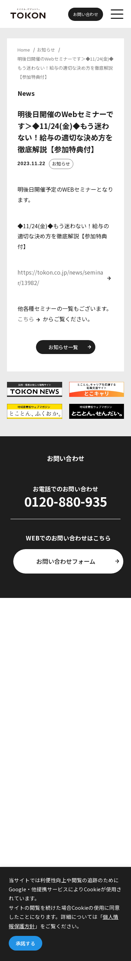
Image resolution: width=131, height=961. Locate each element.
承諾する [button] (25, 943)
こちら (25, 319)
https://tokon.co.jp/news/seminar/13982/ (60, 277)
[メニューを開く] (117, 14)
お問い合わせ (85, 14)
